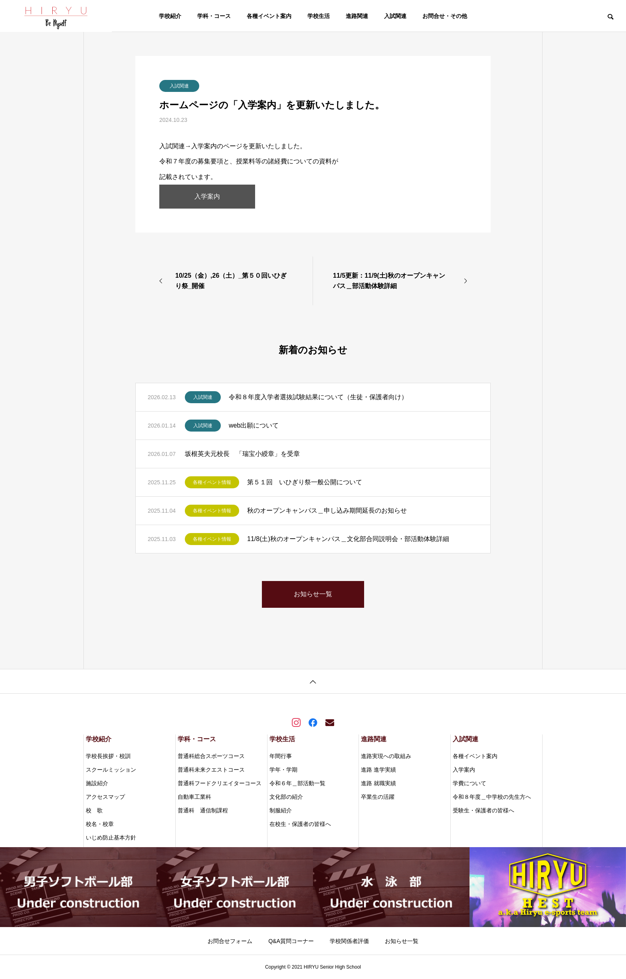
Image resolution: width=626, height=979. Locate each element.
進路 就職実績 (378, 783)
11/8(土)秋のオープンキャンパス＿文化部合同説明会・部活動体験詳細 (348, 538)
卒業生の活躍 (377, 797)
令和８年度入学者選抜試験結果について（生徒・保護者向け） (318, 397)
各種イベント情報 (212, 482)
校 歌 (94, 810)
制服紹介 (280, 810)
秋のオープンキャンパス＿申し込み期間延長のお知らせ (327, 510)
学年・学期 (283, 769)
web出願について (254, 425)
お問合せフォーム (230, 941)
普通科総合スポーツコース (211, 756)
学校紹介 (170, 16)
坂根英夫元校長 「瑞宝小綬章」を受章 (242, 453)
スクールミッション (111, 769)
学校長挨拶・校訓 (108, 756)
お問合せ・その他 (444, 16)
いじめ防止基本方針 (111, 837)
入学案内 (207, 196)
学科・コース (214, 16)
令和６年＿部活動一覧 (297, 783)
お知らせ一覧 (401, 941)
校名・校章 (100, 824)
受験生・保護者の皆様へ (483, 810)
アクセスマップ (105, 797)
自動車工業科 (194, 797)
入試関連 (395, 16)
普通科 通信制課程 (203, 810)
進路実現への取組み (386, 756)
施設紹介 (97, 783)
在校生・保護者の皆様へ (300, 824)
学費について (469, 783)
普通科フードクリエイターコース (219, 783)
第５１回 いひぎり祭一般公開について (304, 482)
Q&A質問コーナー (291, 941)
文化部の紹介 (286, 797)
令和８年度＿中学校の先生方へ (492, 797)
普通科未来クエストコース (211, 769)
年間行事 (280, 756)
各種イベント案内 (269, 16)
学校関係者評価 (349, 941)
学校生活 (318, 16)
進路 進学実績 (378, 769)
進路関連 (357, 16)
